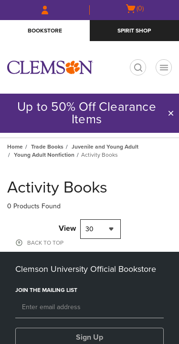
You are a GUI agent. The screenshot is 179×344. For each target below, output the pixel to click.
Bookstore (45, 30)
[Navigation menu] (164, 67)
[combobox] (100, 229)
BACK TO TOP (45, 242)
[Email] (89, 307)
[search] (138, 67)
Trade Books (47, 146)
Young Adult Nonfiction (44, 154)
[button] (171, 113)
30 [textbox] (89, 229)
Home (15, 146)
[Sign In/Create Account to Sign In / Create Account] (45, 10)
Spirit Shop (134, 30)
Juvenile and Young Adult (105, 146)
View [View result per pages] (67, 228)
